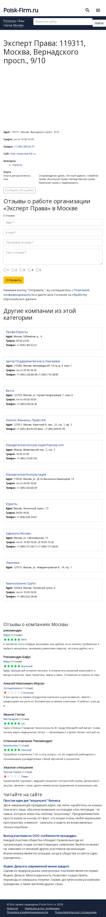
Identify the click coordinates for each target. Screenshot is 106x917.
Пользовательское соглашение (76, 912)
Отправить (13, 280)
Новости (12, 908)
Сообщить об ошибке (19, 190)
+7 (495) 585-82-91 (24, 146)
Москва (18, 25)
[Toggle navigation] (98, 10)
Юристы (17, 164)
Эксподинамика (12, 688)
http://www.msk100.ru (23, 153)
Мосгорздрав (10, 719)
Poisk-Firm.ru (20, 10)
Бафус (6, 635)
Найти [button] (99, 23)
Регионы (9, 21)
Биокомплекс (10, 745)
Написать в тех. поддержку (42, 908)
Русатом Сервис (12, 772)
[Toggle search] (88, 10)
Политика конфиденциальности (27, 912)
